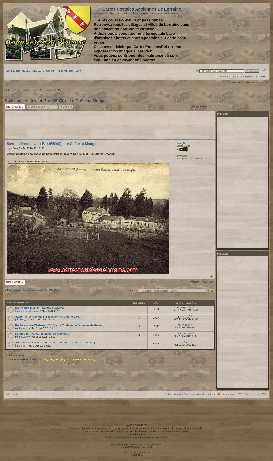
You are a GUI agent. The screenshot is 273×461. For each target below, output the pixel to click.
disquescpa (27, 311)
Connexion (261, 76)
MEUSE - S (38, 71)
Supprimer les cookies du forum (199, 394)
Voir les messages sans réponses (21, 90)
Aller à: (132, 290)
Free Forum (146, 447)
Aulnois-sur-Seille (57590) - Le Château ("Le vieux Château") (55, 342)
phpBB (127, 444)
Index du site (13, 71)
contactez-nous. (136, 434)
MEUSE (26, 71)
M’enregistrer (247, 76)
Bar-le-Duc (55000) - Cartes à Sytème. (40, 308)
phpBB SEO (136, 455)
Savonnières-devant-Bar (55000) (64, 71)
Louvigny (24, 328)
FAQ (235, 76)
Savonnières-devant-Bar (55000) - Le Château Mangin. (56, 100)
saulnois (186, 325)
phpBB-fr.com (143, 452)
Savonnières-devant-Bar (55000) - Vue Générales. (47, 316)
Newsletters (224, 76)
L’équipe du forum (172, 394)
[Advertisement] (233, 33)
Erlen (186, 342)
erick (23, 345)
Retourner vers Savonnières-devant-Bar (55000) (32, 290)
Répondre (15, 106)
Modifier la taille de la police (264, 70)
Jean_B (16, 148)
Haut (211, 137)
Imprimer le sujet (197, 70)
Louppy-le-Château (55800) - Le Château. (42, 333)
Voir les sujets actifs (50, 90)
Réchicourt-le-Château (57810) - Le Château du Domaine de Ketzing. (60, 325)
